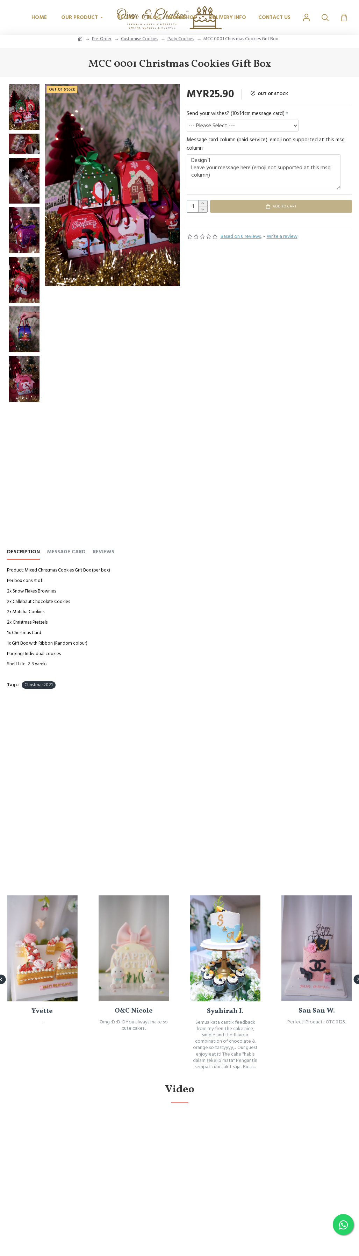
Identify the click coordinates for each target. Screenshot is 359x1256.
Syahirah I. (225, 1045)
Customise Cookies (139, 39)
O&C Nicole (134, 1045)
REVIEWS (103, 552)
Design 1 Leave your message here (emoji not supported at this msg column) (263, 171)
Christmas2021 (38, 685)
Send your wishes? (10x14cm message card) (236, 113)
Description (23, 552)
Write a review (282, 239)
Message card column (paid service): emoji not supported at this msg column (266, 144)
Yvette (42, 1045)
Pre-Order (102, 39)
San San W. (317, 1045)
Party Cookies (180, 39)
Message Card (66, 552)
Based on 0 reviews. (241, 239)
